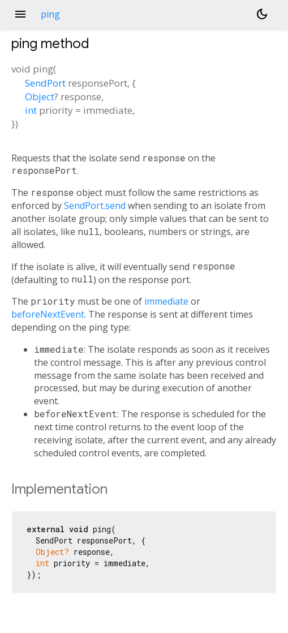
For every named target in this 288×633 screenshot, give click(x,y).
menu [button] (20, 14)
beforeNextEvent (47, 314)
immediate (166, 301)
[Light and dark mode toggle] (262, 14)
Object (39, 96)
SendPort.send (95, 205)
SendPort (45, 82)
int (31, 110)
